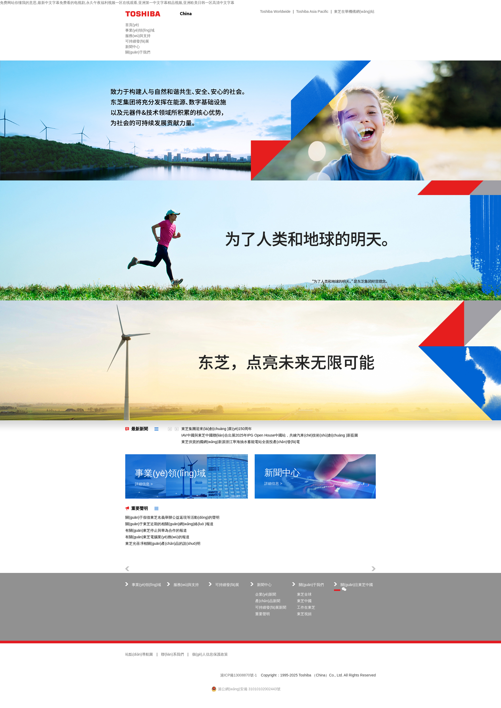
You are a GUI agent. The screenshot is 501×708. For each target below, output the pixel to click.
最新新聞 (139, 429)
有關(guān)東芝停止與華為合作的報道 (156, 530)
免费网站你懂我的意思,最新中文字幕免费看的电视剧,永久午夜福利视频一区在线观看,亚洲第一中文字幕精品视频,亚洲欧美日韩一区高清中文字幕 (117, 3)
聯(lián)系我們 (172, 654)
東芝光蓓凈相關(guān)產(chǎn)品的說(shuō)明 (162, 543)
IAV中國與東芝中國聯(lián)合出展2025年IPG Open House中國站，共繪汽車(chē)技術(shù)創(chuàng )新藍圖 (269, 435)
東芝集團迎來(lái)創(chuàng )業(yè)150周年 (216, 429)
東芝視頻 (304, 614)
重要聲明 (139, 508)
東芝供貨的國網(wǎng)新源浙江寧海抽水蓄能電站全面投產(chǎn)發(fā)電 (240, 442)
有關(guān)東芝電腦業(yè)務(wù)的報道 (157, 537)
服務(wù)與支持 (186, 585)
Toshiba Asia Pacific (312, 11)
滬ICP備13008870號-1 (238, 675)
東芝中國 (304, 601)
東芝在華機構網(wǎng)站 (354, 11)
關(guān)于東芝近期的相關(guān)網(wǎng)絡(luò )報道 (169, 524)
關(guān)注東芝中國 (357, 587)
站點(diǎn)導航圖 (139, 654)
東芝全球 (304, 594)
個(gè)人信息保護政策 (210, 654)
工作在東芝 (306, 607)
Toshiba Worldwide (275, 11)
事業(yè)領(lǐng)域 (146, 585)
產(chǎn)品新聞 (267, 601)
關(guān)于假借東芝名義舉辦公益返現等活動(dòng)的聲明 (172, 517)
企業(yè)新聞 (265, 594)
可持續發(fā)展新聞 (270, 607)
